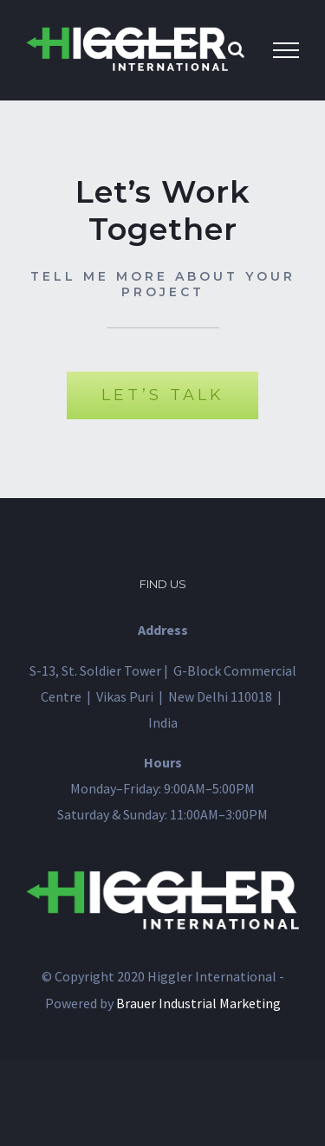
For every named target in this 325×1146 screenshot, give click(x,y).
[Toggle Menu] (286, 50)
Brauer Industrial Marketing (198, 1003)
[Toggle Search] (236, 49)
